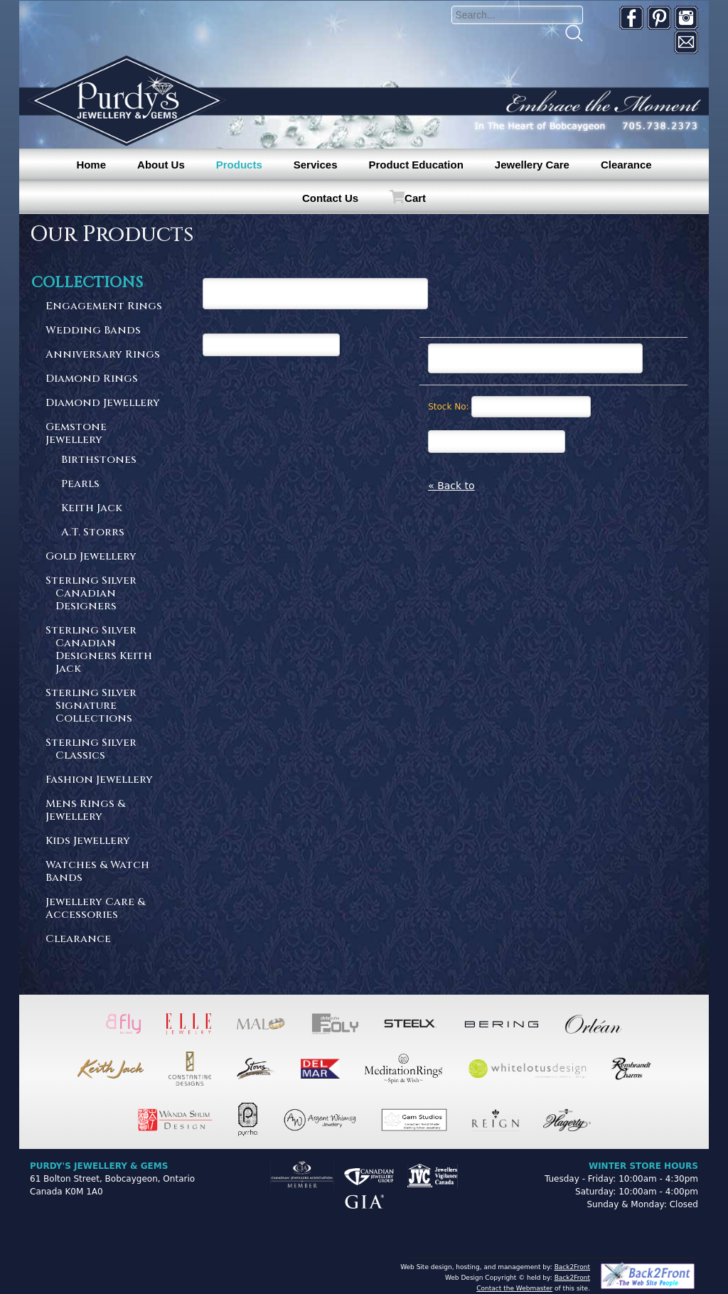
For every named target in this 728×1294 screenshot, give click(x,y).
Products (239, 165)
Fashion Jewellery (99, 780)
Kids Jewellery (88, 841)
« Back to (451, 485)
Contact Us (330, 198)
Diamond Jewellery (103, 403)
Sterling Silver (106, 594)
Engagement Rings (104, 307)
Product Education (415, 165)
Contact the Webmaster (514, 1288)
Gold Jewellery (91, 557)
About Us (161, 165)
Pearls (80, 484)
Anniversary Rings (103, 355)
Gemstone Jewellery (76, 434)
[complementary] (625, 1216)
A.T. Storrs (92, 533)
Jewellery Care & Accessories (95, 909)
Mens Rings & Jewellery (85, 811)
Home (91, 165)
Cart (415, 198)
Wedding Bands (93, 331)
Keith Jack (91, 508)
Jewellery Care (532, 165)
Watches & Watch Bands (97, 872)
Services (316, 165)
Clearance (626, 165)
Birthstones (98, 460)
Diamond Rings (92, 379)
